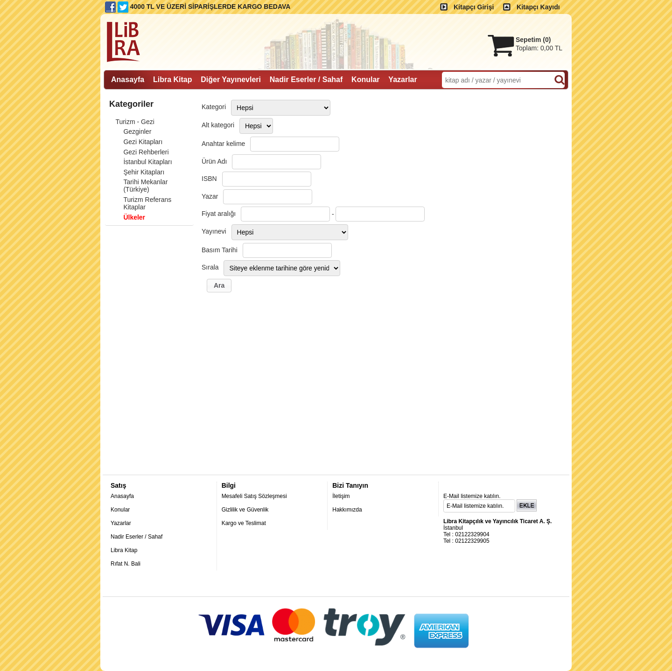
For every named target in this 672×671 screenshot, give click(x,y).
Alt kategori (218, 125)
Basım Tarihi (220, 250)
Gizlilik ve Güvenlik (245, 509)
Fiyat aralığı (219, 213)
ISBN (209, 178)
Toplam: (539, 48)
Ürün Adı (214, 161)
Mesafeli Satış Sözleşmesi (254, 496)
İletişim (341, 496)
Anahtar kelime (223, 143)
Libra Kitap (124, 550)
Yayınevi (214, 231)
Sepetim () (533, 39)
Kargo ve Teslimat (244, 523)
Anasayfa (122, 496)
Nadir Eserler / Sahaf (136, 536)
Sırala (210, 267)
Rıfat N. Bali (125, 563)
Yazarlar (121, 523)
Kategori (214, 107)
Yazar (210, 196)
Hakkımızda (347, 509)
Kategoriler (131, 104)
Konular (120, 509)
